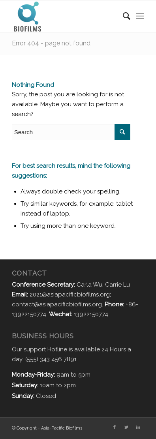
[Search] (122, 16)
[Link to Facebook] (114, 427)
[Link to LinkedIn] (138, 427)
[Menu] (140, 16)
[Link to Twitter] (126, 427)
